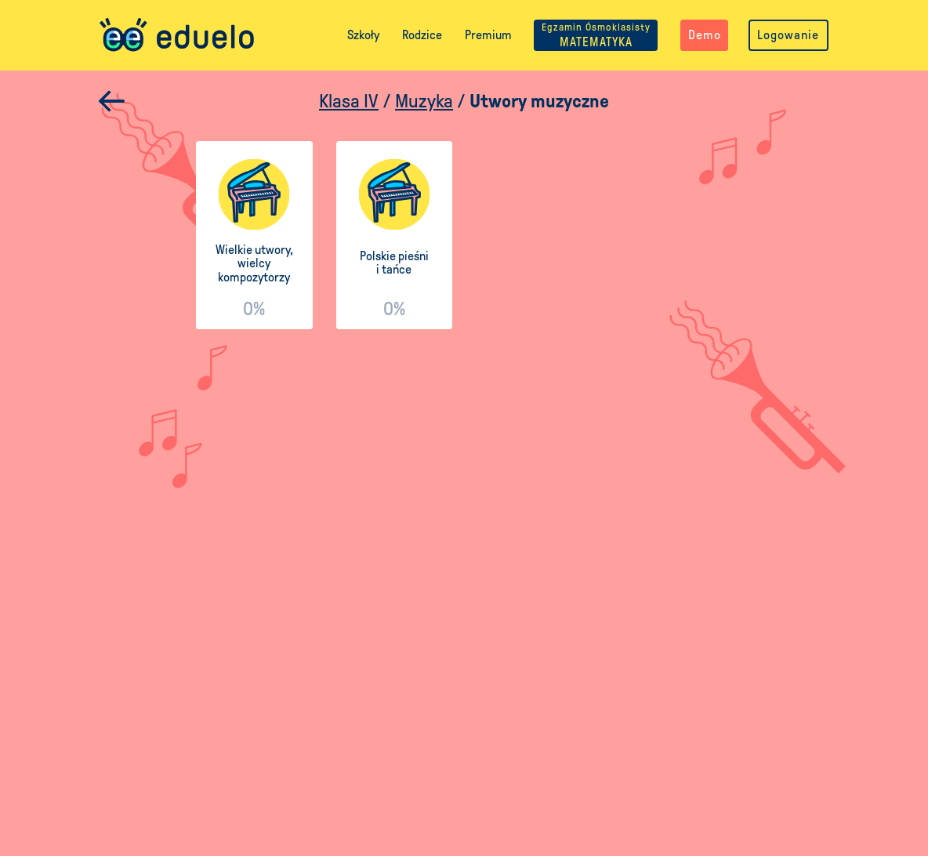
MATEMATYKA (596, 35)
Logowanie (788, 35)
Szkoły (363, 35)
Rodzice (422, 35)
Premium (488, 35)
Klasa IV (349, 101)
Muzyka (424, 101)
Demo (704, 35)
